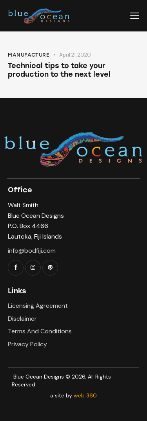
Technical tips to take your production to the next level (59, 70)
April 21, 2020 (75, 54)
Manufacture (29, 55)
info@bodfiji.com (32, 250)
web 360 (85, 395)
